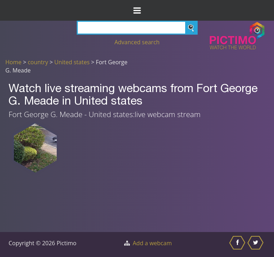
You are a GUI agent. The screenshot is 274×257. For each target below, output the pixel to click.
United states (72, 62)
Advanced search (137, 42)
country (38, 62)
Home (13, 62)
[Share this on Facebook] (238, 244)
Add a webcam (152, 243)
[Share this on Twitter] (256, 244)
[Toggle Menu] (137, 10)
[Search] (137, 28)
